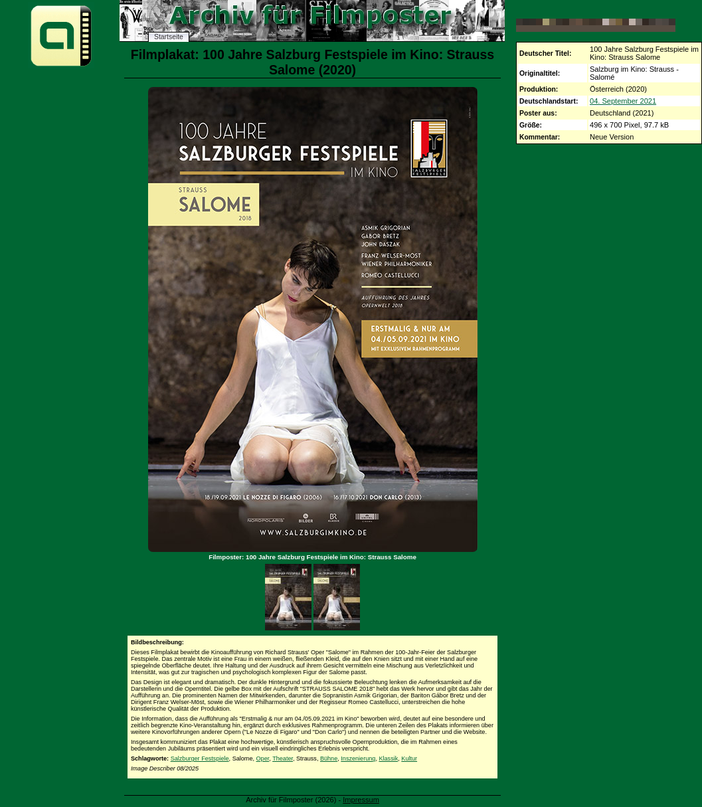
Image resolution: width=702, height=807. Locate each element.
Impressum (361, 800)
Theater (282, 758)
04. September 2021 (623, 101)
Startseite (168, 37)
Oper (263, 758)
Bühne (328, 758)
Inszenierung (358, 758)
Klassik (388, 758)
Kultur (409, 758)
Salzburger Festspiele (200, 758)
